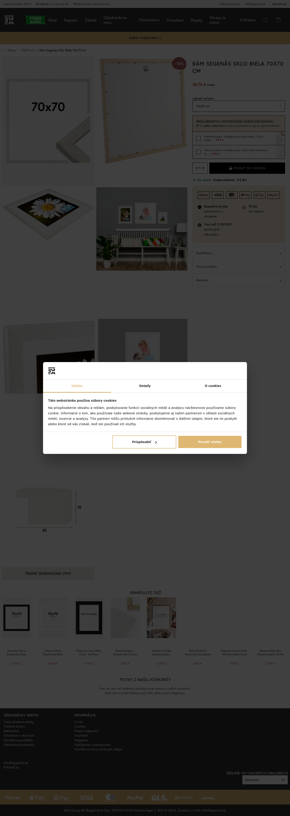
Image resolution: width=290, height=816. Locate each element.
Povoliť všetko (210, 442)
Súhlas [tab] (77, 386)
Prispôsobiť (144, 442)
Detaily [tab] (145, 386)
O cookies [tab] (213, 386)
